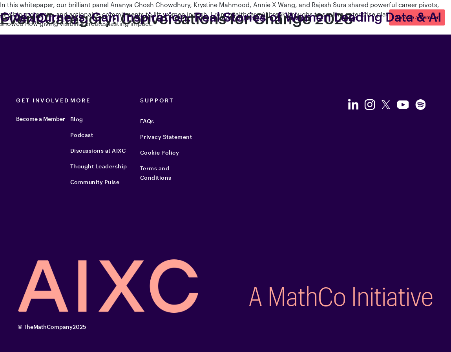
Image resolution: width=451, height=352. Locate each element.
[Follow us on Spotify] (420, 104)
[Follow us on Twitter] (386, 104)
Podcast (81, 134)
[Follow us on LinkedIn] (353, 104)
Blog (76, 119)
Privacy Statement (166, 136)
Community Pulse (95, 182)
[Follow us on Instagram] (369, 104)
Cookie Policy (159, 152)
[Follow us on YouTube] (402, 104)
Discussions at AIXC (98, 150)
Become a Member (40, 118)
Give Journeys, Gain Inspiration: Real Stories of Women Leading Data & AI (221, 16)
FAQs (147, 121)
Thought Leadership (98, 166)
